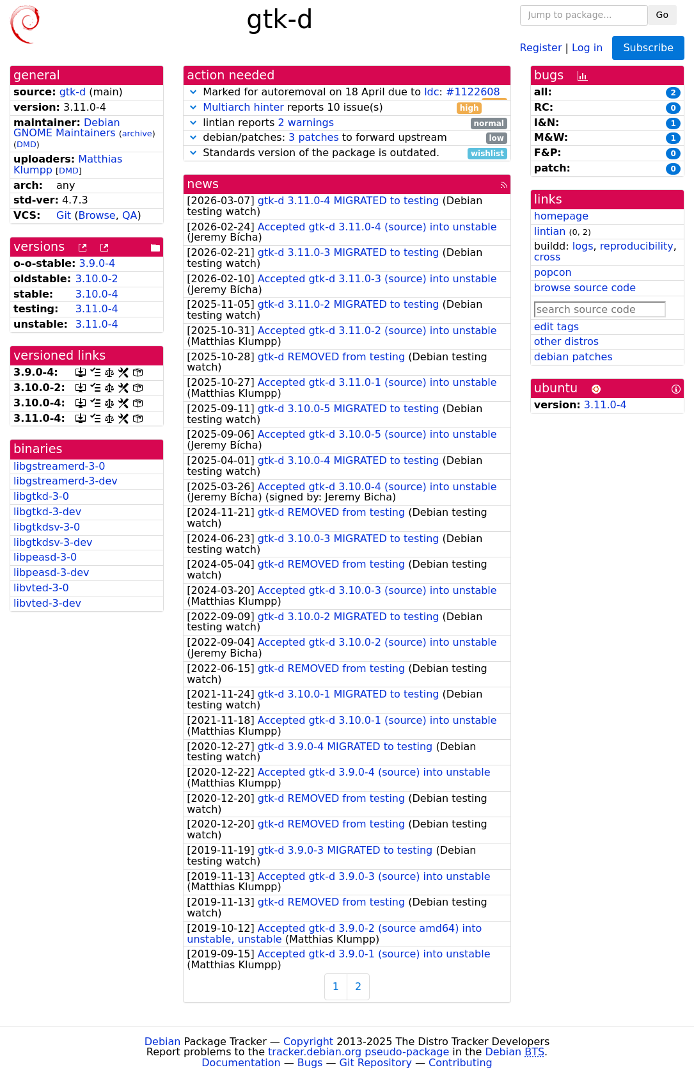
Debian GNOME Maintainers (66, 128)
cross (547, 257)
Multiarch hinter (243, 107)
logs (583, 246)
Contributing (461, 1063)
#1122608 (473, 92)
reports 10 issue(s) (334, 107)
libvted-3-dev (47, 603)
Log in (587, 47)
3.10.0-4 (96, 294)
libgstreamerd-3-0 (59, 466)
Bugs (310, 1063)
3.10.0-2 (96, 279)
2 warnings (306, 122)
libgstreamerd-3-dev (65, 481)
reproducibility (637, 246)
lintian (550, 231)
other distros (566, 341)
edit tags (556, 327)
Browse (96, 215)
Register (541, 47)
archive (137, 133)
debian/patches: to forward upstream (347, 137)
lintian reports (347, 123)
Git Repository (376, 1063)
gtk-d (72, 92)
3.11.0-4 (96, 309)
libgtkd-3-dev (47, 512)
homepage (561, 216)
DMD (26, 144)
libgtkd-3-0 (41, 496)
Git (63, 215)
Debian (163, 1041)
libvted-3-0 (41, 588)
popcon (553, 272)
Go (662, 15)
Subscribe (648, 48)
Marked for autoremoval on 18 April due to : (347, 92)
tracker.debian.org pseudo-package (358, 1052)
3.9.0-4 (97, 263)
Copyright (308, 1041)
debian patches (573, 357)
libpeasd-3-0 (45, 557)
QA (130, 215)
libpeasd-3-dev (51, 572)
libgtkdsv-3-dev (52, 542)
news (203, 184)
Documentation (240, 1063)
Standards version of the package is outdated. (347, 153)
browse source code (585, 288)
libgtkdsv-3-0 (46, 527)
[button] (193, 92)
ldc (431, 92)
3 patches (313, 137)
